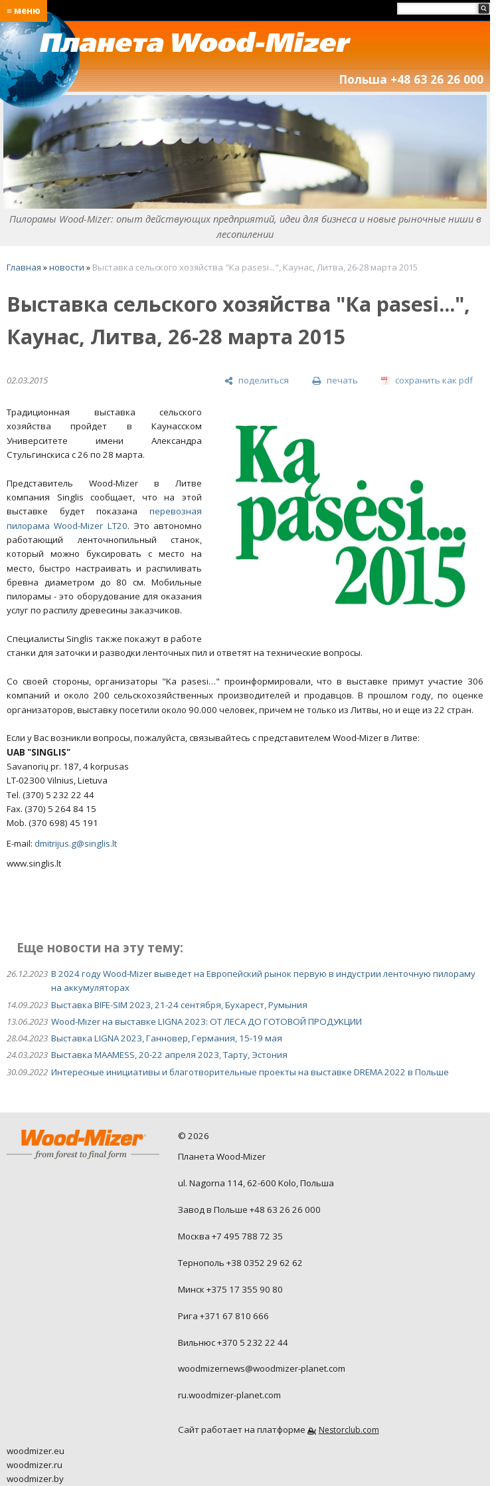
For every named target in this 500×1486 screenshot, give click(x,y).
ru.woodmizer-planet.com (229, 1395)
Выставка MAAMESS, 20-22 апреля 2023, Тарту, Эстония (169, 1055)
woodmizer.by (35, 1479)
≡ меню (24, 11)
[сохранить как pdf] (427, 381)
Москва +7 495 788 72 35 (230, 1236)
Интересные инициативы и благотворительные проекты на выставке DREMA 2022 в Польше (250, 1072)
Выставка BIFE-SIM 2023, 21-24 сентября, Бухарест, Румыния (179, 1005)
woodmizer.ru (34, 1465)
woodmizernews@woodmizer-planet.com (261, 1368)
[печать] (334, 381)
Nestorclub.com (349, 1429)
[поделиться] (256, 381)
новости (66, 267)
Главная (24, 267)
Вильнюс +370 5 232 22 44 (233, 1342)
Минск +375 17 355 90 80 (230, 1289)
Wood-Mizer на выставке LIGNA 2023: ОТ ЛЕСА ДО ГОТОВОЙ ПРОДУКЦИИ (206, 1021)
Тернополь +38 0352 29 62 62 (240, 1263)
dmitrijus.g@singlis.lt (76, 843)
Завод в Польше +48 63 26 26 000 (249, 1210)
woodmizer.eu (35, 1451)
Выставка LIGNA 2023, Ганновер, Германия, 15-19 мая (166, 1038)
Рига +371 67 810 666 (223, 1316)
